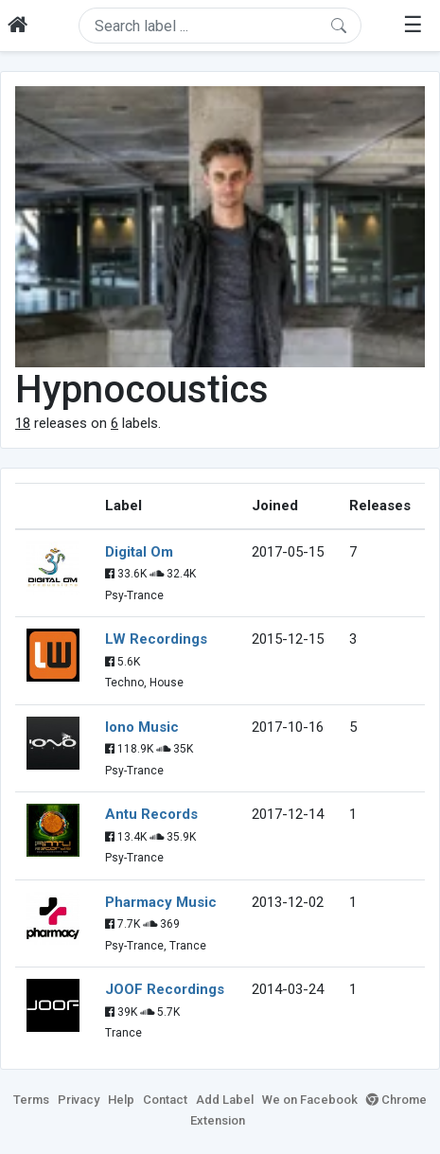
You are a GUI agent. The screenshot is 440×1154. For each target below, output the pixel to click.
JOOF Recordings (164, 989)
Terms (31, 1099)
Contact (165, 1099)
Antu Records (151, 814)
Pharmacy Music (161, 902)
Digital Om (139, 551)
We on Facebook (310, 1099)
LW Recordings (156, 639)
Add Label (225, 1099)
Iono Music (142, 727)
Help (121, 1099)
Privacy (78, 1099)
